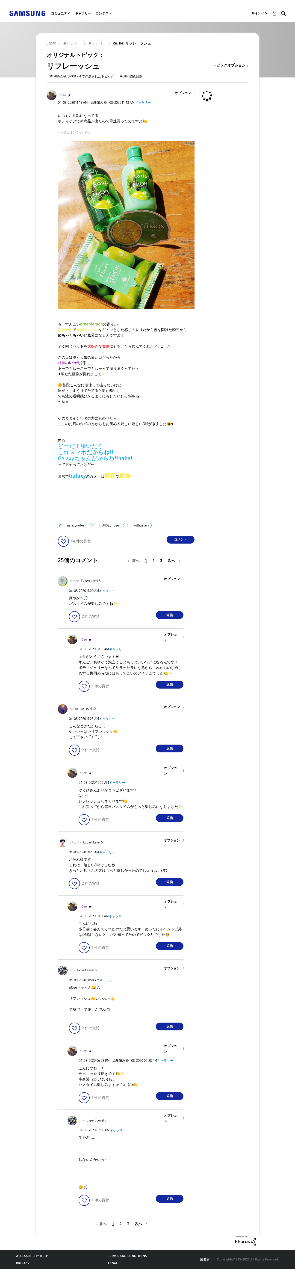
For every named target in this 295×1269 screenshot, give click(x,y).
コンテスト (104, 13)
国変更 (205, 1260)
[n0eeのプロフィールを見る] (62, 95)
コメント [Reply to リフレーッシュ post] (180, 539)
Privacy (23, 1263)
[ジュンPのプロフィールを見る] (75, 842)
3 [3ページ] (161, 561)
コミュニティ (60, 13)
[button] (186, 93)
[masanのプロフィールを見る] (74, 581)
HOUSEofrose (109, 525)
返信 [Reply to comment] (169, 615)
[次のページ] (174, 560)
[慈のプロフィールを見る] (71, 709)
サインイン (259, 13)
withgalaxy (141, 525)
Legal (113, 1263)
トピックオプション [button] (229, 65)
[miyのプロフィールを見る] (72, 970)
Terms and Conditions (127, 1256)
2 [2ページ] (153, 561)
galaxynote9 (76, 525)
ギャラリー (83, 13)
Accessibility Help (32, 1256)
